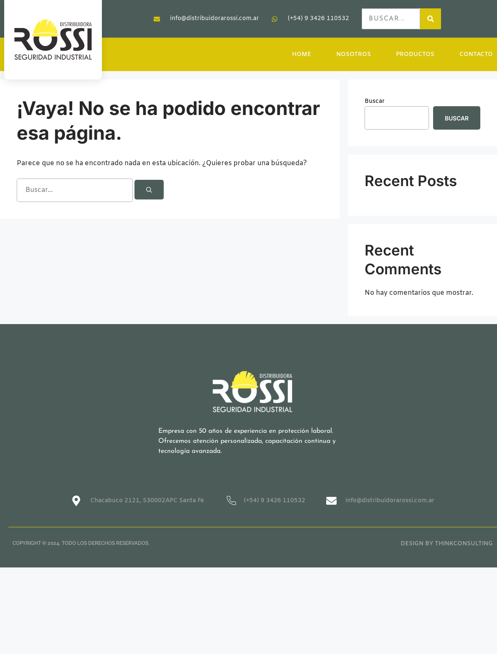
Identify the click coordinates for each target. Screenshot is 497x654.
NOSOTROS (353, 55)
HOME (302, 55)
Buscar (375, 101)
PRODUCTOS (415, 55)
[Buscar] (149, 189)
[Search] (430, 18)
